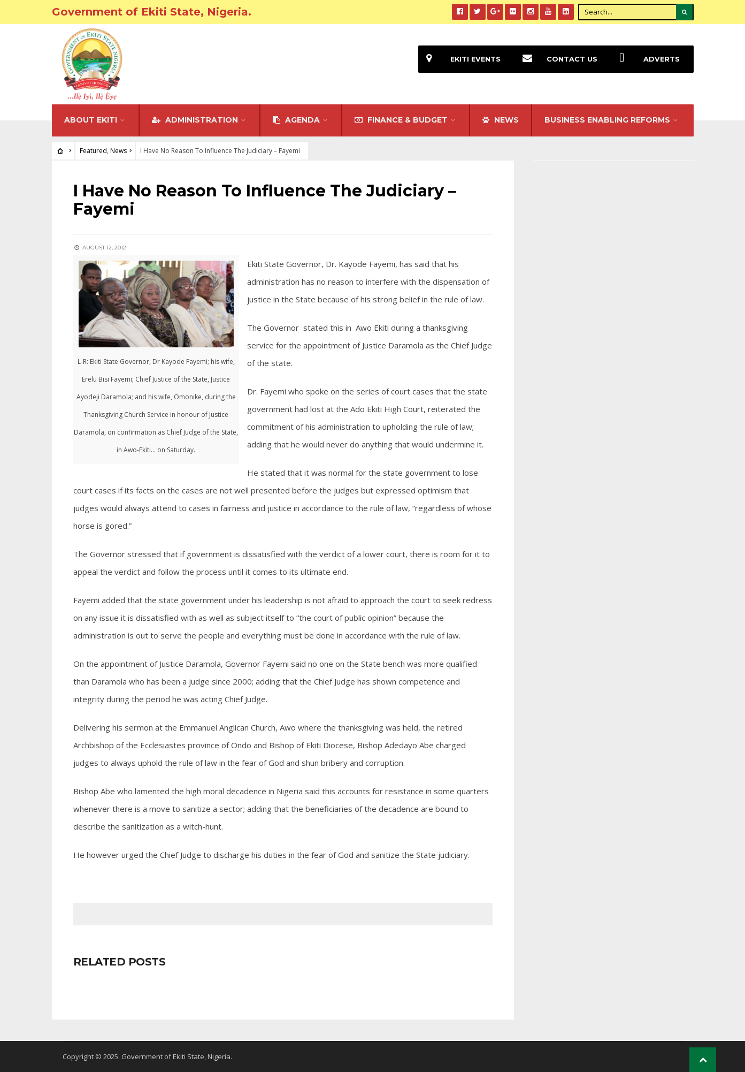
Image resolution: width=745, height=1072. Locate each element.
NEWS (500, 120)
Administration (195, 120)
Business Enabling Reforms (607, 120)
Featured (93, 150)
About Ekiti (90, 120)
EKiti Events (459, 59)
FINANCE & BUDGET (401, 120)
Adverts (645, 59)
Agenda (296, 120)
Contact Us (555, 59)
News (118, 150)
